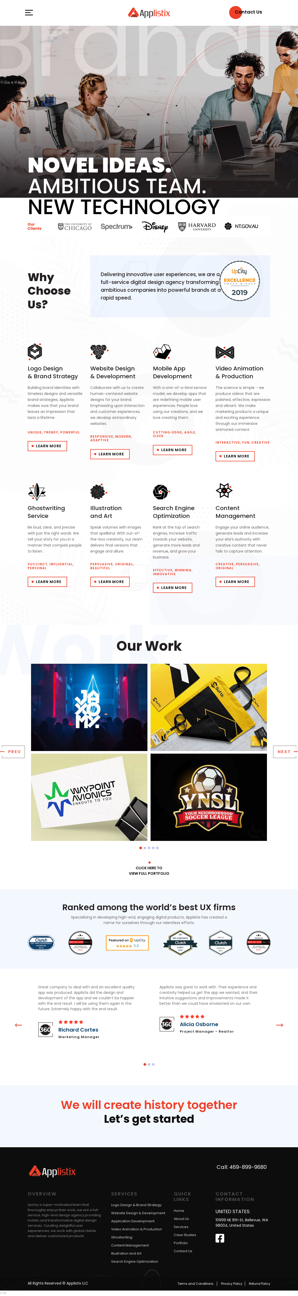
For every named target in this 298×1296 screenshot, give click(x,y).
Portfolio (181, 1243)
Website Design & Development (138, 1213)
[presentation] (13, 751)
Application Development (132, 1221)
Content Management (130, 1245)
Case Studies (185, 1234)
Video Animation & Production (136, 1229)
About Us (181, 1218)
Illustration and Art (126, 1253)
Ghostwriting (121, 1237)
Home (179, 1210)
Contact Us (183, 1251)
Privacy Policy (231, 1283)
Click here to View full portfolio (149, 870)
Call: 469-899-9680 (242, 1167)
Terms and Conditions (195, 1283)
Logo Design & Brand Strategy (136, 1205)
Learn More (48, 446)
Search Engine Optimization (134, 1261)
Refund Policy (259, 1283)
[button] (140, 847)
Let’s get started (149, 1120)
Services (181, 1226)
